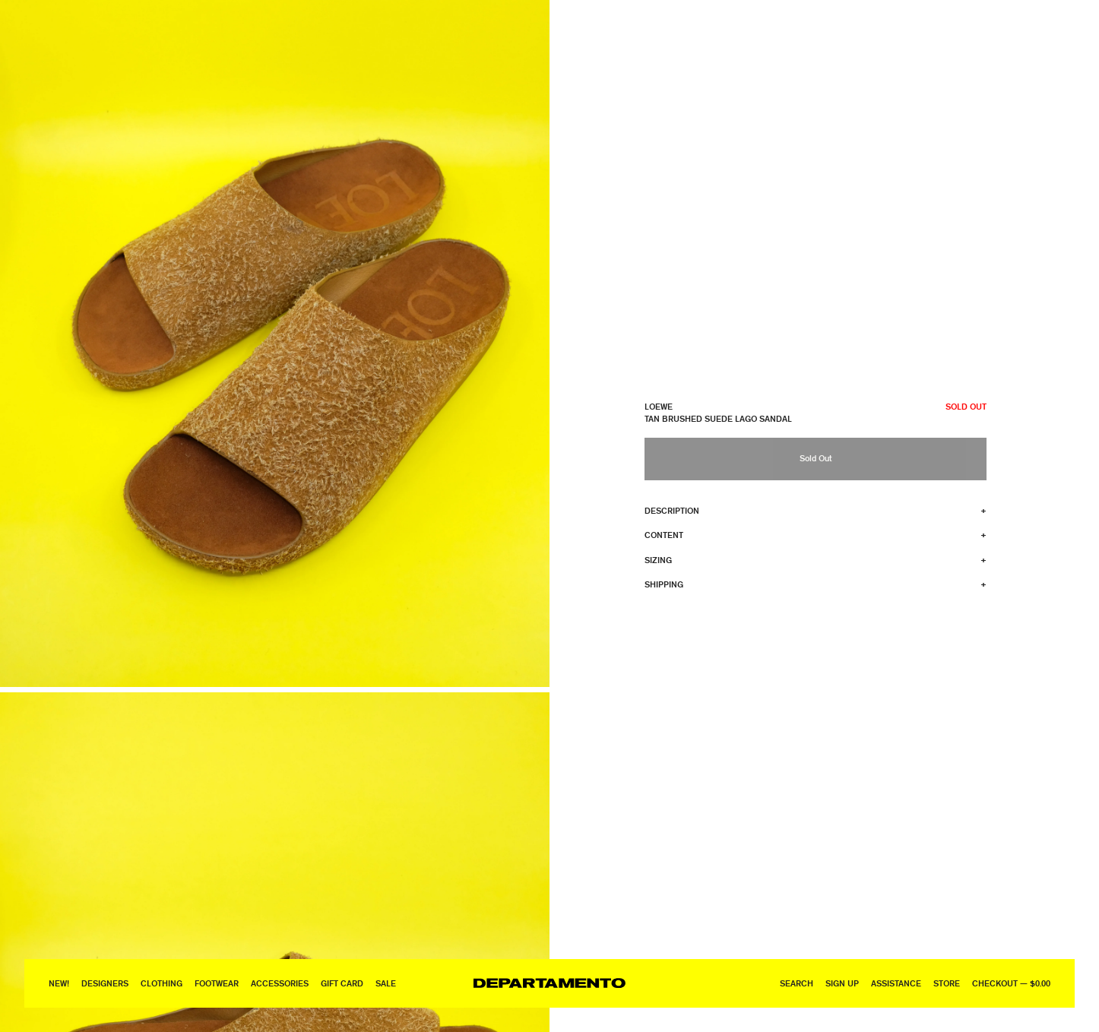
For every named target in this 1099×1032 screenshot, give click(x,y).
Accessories (280, 983)
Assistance (896, 983)
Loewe (659, 406)
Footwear (217, 983)
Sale (385, 983)
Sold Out (815, 458)
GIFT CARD (342, 983)
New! (59, 983)
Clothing (161, 983)
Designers (104, 983)
